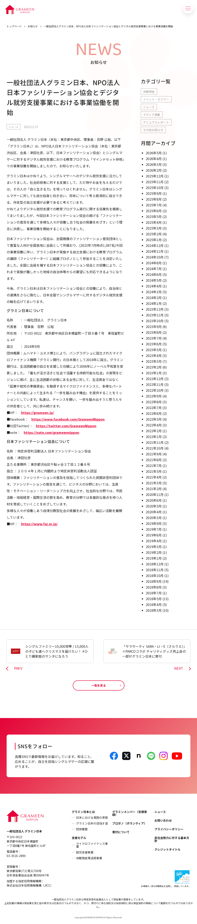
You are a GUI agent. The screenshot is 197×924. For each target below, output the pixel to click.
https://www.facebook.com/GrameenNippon (68, 419)
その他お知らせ (153, 130)
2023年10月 (155, 320)
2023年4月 (154, 355)
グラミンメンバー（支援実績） (129, 813)
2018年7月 (154, 592)
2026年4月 (154, 158)
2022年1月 (154, 436)
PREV (18, 668)
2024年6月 (154, 274)
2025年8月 (154, 199)
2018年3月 (154, 610)
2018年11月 (155, 569)
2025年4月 (154, 222)
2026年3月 (154, 164)
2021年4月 (154, 477)
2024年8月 (154, 262)
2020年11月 (155, 494)
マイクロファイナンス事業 (92, 845)
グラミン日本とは (83, 812)
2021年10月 (155, 448)
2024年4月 (154, 286)
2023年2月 (154, 367)
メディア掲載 (151, 115)
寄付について (121, 832)
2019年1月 (154, 558)
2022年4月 (154, 425)
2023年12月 (155, 309)
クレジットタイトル (167, 849)
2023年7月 (154, 338)
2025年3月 (154, 228)
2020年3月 (154, 517)
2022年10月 (155, 390)
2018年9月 (154, 581)
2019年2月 (154, 552)
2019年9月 (154, 523)
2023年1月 (154, 372)
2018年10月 (155, 575)
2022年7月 (154, 407)
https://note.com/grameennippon (51, 432)
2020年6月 (154, 500)
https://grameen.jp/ (37, 412)
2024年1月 (154, 303)
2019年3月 (154, 546)
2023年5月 (154, 349)
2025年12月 (155, 176)
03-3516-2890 (16, 856)
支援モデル (79, 838)
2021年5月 (154, 471)
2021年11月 (155, 442)
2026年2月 (154, 170)
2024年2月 (154, 297)
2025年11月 (155, 181)
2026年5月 (154, 152)
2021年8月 (154, 459)
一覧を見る (98, 685)
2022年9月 (154, 396)
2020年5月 (154, 506)
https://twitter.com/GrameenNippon (66, 425)
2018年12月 (155, 563)
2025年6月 (154, 210)
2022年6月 (154, 413)
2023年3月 (154, 361)
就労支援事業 (84, 852)
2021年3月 (154, 482)
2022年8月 (154, 401)
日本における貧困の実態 (92, 817)
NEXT (178, 668)
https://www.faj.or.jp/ (39, 523)
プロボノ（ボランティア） (129, 823)
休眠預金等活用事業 (89, 858)
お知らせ (33, 26)
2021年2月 (154, 488)
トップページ (14, 26)
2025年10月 (155, 187)
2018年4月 (154, 604)
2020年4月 (154, 511)
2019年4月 (154, 540)
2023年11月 (155, 314)
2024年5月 (154, 280)
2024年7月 (154, 268)
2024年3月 (154, 291)
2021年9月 (154, 453)
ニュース (13, 126)
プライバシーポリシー (168, 829)
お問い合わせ (163, 820)
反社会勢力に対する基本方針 (171, 839)
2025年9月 (154, 193)
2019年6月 (154, 535)
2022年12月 (155, 378)
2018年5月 (154, 598)
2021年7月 (154, 465)
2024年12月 (155, 245)
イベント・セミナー (156, 99)
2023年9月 (154, 326)
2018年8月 (154, 587)
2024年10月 (155, 257)
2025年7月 (154, 204)
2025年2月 (154, 233)
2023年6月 (154, 343)
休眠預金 (149, 92)
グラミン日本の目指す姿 (92, 823)
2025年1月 (154, 239)
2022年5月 (154, 419)
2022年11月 (155, 384)
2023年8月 (154, 332)
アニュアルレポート (156, 122)
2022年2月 (154, 430)
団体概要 (82, 829)
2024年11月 (155, 251)
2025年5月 (154, 216)
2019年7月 (154, 529)
